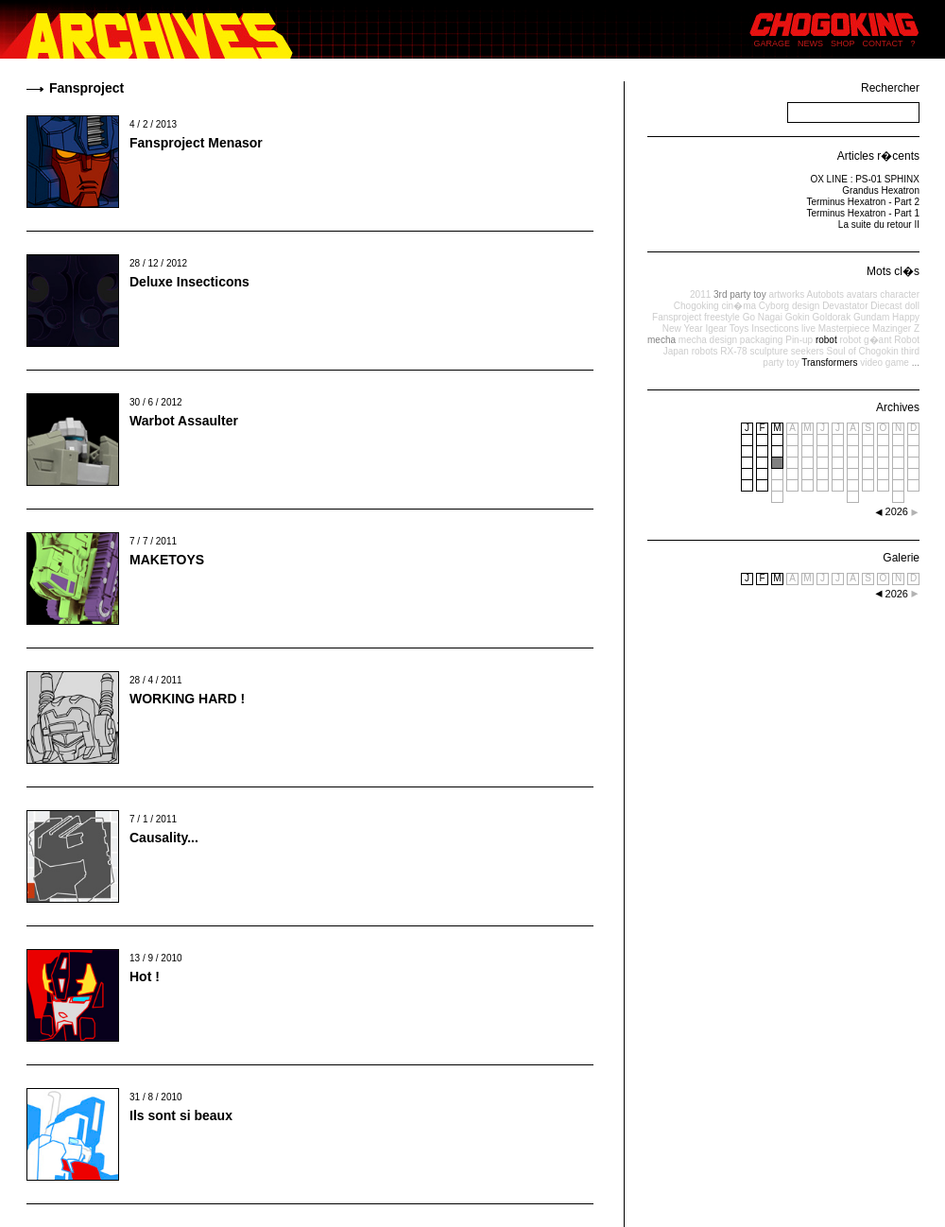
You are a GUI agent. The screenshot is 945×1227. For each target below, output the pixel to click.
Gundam (871, 317)
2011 (700, 294)
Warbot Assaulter (183, 420)
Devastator (845, 306)
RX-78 (733, 351)
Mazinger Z (895, 328)
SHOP (843, 43)
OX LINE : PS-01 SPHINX (864, 179)
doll (911, 306)
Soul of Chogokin (863, 351)
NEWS (810, 43)
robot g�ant (865, 340)
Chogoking (696, 306)
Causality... (163, 837)
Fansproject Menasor (196, 142)
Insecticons (775, 328)
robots (705, 351)
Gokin (797, 317)
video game (884, 362)
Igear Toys (726, 328)
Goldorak (832, 317)
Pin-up (799, 340)
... (915, 362)
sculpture (768, 351)
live (808, 328)
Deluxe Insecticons (189, 281)
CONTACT (883, 43)
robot (826, 340)
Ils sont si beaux (180, 1115)
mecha (661, 340)
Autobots (824, 294)
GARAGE (772, 43)
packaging (761, 340)
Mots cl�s (893, 271)
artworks (786, 294)
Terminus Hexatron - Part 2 (863, 202)
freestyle (722, 317)
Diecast (886, 306)
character (899, 294)
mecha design (708, 340)
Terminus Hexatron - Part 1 (863, 213)
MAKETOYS (166, 559)
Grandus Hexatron (880, 190)
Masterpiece (843, 328)
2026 (896, 593)
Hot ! (144, 976)
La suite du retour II (878, 224)
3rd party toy (739, 294)
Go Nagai (762, 317)
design (805, 306)
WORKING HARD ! (187, 698)
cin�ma (738, 306)
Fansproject (676, 317)
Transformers (829, 362)
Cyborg (774, 306)
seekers (807, 351)
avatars (862, 294)
